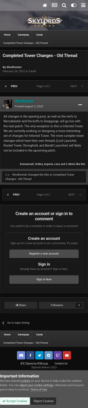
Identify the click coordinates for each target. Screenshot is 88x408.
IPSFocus (42, 363)
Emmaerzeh (27, 164)
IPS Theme (26, 363)
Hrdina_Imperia (44, 164)
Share (21, 305)
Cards (32, 71)
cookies (25, 380)
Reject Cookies (43, 401)
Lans (57, 164)
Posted (29, 106)
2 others (70, 164)
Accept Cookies (14, 401)
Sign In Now (43, 279)
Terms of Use (38, 389)
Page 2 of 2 (44, 86)
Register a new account (44, 253)
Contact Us (61, 363)
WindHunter (14, 67)
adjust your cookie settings (36, 385)
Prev (14, 86)
